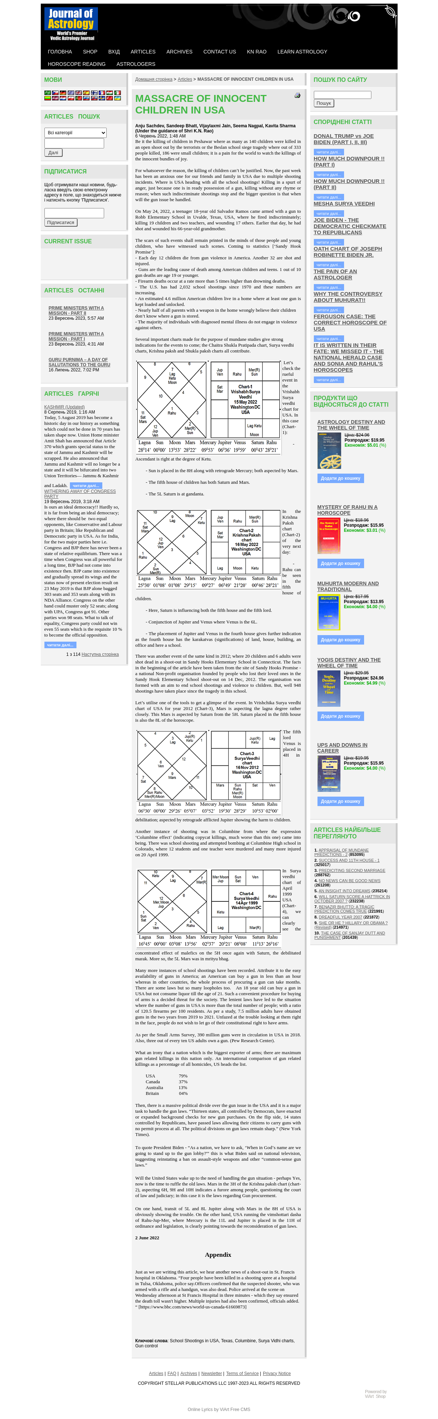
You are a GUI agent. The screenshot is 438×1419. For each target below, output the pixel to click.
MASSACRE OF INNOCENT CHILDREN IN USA (245, 79)
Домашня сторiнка (154, 79)
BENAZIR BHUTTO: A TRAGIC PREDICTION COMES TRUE (345, 909)
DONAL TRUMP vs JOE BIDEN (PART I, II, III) (344, 139)
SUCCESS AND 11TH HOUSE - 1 (349, 860)
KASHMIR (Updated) (64, 407)
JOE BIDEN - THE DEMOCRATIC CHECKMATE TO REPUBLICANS (350, 226)
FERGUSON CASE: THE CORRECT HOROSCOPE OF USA (350, 322)
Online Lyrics (200, 1409)
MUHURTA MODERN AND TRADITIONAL (348, 586)
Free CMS (240, 1409)
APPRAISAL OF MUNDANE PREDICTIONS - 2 (342, 852)
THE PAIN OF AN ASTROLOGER (335, 274)
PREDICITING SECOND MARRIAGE (352, 870)
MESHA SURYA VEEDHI (344, 203)
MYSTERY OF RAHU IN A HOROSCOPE (347, 510)
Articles (185, 79)
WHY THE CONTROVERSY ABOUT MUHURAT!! (348, 297)
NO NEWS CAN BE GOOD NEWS (349, 880)
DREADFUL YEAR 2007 (340, 917)
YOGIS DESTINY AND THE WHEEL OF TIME (349, 663)
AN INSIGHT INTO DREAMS (344, 891)
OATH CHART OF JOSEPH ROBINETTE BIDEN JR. (348, 252)
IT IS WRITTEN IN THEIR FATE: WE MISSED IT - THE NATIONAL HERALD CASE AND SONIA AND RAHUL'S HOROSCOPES (349, 357)
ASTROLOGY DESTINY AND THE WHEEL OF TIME (351, 425)
